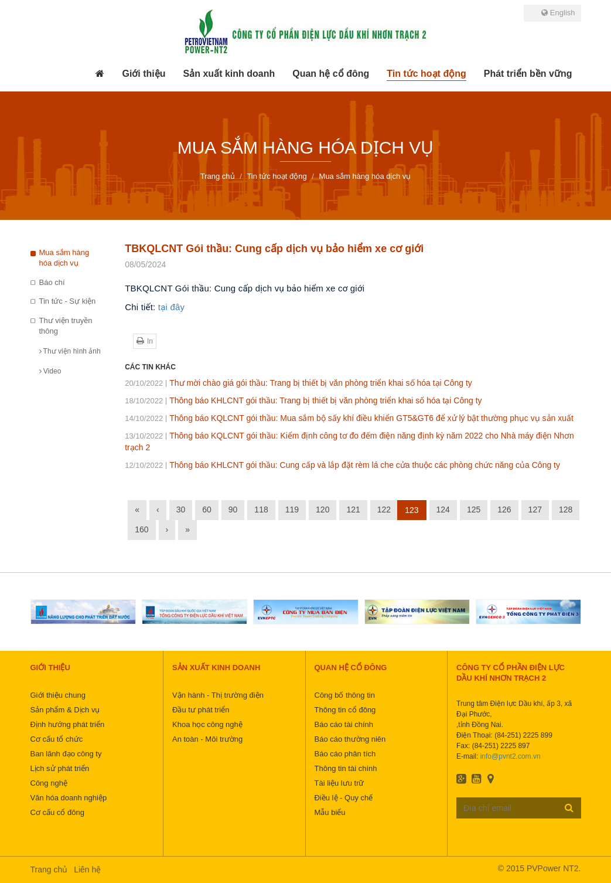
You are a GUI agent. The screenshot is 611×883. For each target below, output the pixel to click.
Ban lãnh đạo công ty (66, 753)
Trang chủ (49, 869)
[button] (143, 74)
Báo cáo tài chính (344, 724)
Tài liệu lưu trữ (339, 783)
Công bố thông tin (345, 695)
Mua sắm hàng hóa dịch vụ (64, 258)
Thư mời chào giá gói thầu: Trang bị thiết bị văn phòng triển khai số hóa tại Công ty (298, 383)
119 (292, 509)
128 (565, 509)
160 (141, 529)
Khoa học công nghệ (207, 724)
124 (443, 509)
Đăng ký (569, 807)
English (558, 12)
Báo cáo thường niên (350, 739)
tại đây (171, 307)
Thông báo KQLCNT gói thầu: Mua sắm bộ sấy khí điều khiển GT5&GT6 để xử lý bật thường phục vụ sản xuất (349, 418)
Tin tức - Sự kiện (67, 301)
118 (261, 509)
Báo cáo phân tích (345, 753)
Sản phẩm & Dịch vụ (65, 709)
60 (206, 509)
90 (233, 509)
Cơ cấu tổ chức (56, 739)
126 (504, 509)
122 (384, 509)
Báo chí (52, 282)
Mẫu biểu (330, 812)
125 (473, 509)
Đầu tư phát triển (200, 709)
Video (50, 371)
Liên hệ (87, 869)
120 (322, 509)
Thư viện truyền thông (66, 326)
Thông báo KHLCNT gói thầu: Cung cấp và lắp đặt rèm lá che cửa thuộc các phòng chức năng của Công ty (342, 465)
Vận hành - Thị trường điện (218, 695)
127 (535, 509)
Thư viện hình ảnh (70, 351)
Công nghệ (48, 783)
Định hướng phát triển (67, 724)
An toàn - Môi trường (207, 739)
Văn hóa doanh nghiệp (68, 797)
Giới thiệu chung (58, 695)
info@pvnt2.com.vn (510, 756)
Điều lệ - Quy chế (344, 797)
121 (353, 509)
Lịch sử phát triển (60, 768)
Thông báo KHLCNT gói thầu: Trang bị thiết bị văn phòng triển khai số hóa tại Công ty (303, 400)
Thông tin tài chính (346, 768)
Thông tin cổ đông (345, 709)
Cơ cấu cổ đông (57, 812)
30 (181, 509)
